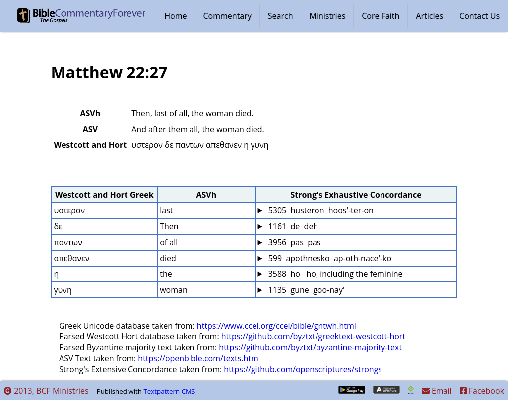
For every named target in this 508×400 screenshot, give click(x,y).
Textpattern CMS (169, 391)
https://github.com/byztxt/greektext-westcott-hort (313, 336)
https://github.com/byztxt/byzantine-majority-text (310, 347)
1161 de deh (292, 226)
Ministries (327, 15)
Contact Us (479, 15)
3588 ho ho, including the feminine (334, 273)
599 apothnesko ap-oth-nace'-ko (328, 258)
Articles (429, 15)
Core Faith (380, 15)
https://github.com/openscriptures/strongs (303, 369)
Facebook (482, 390)
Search (280, 15)
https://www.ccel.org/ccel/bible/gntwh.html (276, 325)
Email (437, 390)
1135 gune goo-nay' (305, 289)
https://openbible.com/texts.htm (198, 358)
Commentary (227, 15)
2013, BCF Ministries (46, 390)
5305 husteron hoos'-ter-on (319, 210)
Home (175, 15)
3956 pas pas (293, 242)
